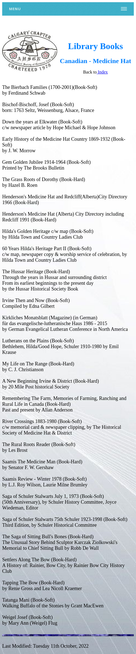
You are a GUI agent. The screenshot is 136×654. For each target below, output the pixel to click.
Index (102, 72)
